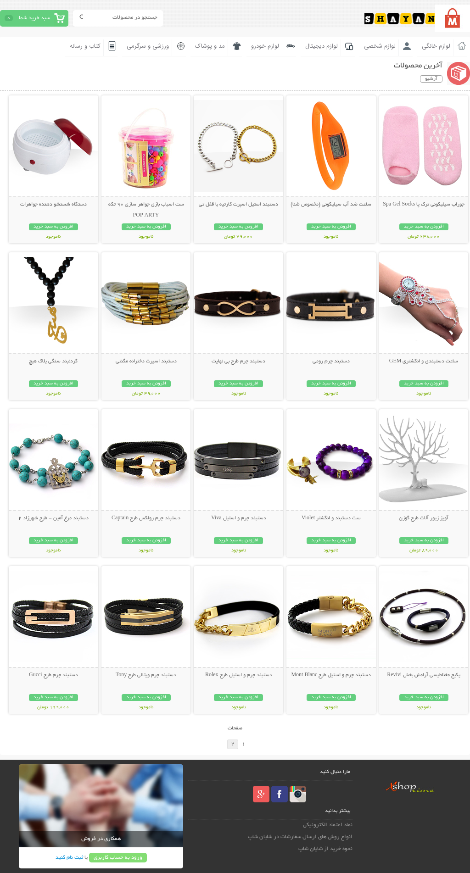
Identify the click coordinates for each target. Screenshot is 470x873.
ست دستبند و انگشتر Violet (331, 518)
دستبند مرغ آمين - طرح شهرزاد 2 (53, 518)
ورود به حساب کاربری (118, 858)
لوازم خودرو (265, 46)
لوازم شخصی (380, 46)
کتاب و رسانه (85, 46)
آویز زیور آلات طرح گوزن (423, 518)
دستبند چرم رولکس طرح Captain (146, 518)
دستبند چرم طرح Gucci (53, 675)
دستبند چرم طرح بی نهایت (238, 361)
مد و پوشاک (210, 46)
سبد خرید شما (34, 18)
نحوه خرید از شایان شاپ (325, 849)
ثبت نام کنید (69, 858)
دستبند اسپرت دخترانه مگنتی (146, 361)
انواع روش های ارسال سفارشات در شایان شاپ (300, 837)
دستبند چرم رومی (331, 361)
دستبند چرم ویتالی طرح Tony (146, 675)
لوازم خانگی (436, 46)
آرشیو (431, 79)
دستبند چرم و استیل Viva (238, 518)
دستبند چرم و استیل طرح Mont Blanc (331, 675)
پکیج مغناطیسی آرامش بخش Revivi (423, 675)
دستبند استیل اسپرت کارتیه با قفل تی (238, 204)
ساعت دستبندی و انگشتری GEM (424, 361)
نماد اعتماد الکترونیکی (327, 825)
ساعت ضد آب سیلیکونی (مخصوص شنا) (331, 204)
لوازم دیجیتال (321, 46)
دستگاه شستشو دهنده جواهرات (53, 204)
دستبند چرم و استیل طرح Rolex (238, 675)
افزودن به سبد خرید (424, 226)
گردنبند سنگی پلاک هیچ (53, 361)
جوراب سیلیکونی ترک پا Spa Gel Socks (423, 204)
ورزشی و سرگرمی (148, 46)
